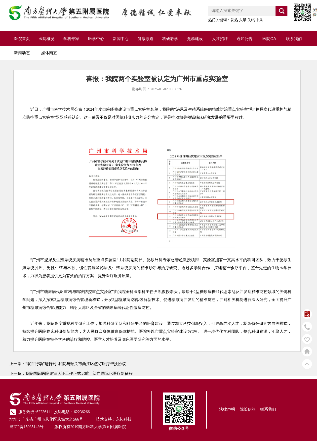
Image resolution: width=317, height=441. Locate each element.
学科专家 (71, 39)
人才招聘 (220, 39)
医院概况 (46, 39)
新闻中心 (121, 39)
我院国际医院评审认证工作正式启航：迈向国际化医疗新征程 (79, 373)
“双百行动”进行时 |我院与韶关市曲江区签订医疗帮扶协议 (75, 364)
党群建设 (195, 39)
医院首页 (22, 39)
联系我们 (294, 39)
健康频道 (146, 39)
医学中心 (96, 39)
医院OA (269, 39)
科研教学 (170, 39)
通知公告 (244, 39)
